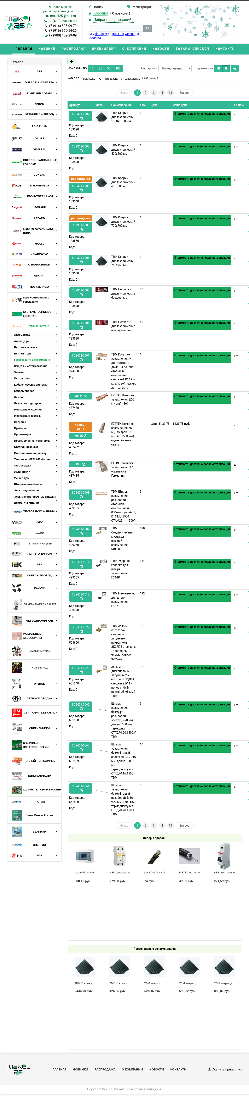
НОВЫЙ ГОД (30, 668)
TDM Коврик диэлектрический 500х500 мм (123, 150)
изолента (95, 38)
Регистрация (142, 7)
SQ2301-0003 (80, 149)
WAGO (28, 533)
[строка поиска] (116, 28)
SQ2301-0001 (80, 325)
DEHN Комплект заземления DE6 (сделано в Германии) (122, 470)
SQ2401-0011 (80, 564)
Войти (99, 7)
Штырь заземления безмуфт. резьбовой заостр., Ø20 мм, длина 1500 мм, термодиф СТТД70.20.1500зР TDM (124, 721)
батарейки (102, 33)
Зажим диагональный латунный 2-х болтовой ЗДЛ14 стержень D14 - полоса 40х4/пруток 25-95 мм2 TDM (123, 682)
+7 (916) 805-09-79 (62, 26)
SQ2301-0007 (80, 116)
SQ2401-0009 (80, 532)
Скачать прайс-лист (225, 1070)
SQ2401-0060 (80, 748)
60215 (81, 436)
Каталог (17, 62)
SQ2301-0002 (80, 293)
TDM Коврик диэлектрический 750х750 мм (123, 261)
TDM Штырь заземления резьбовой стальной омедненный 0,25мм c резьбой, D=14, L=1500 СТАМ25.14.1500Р (123, 507)
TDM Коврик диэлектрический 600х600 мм (123, 183)
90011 (81, 397)
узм (92, 33)
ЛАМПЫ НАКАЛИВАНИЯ (34, 604)
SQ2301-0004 (80, 188)
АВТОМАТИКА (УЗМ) (32, 544)
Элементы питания (27, 503)
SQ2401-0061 (80, 789)
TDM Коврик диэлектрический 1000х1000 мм (123, 117)
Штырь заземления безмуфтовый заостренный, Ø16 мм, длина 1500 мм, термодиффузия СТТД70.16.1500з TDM (123, 761)
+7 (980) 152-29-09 (63, 35)
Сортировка (149, 69)
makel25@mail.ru (63, 16)
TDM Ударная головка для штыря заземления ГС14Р (120, 570)
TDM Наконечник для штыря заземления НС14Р (123, 600)
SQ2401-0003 (80, 495)
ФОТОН (28, 802)
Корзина (100, 13)
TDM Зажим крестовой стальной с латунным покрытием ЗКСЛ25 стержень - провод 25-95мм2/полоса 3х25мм (123, 643)
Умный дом (21, 478)
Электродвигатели (26, 490)
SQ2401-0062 (80, 707)
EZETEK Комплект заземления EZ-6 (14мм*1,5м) (123, 400)
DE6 (80, 464)
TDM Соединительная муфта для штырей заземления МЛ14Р (122, 539)
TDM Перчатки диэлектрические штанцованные (123, 326)
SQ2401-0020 (80, 670)
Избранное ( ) (113, 19)
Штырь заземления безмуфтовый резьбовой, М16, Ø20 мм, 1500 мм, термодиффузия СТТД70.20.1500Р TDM (123, 800)
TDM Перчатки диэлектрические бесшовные (123, 294)
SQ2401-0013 (80, 597)
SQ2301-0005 (80, 227)
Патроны (20, 422)
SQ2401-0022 (80, 629)
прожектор (117, 33)
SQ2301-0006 (80, 260)
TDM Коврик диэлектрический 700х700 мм (123, 222)
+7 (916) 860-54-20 (62, 31)
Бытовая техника (25, 347)
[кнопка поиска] (147, 28)
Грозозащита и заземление (32, 360)
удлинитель (132, 33)
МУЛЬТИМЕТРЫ (31, 652)
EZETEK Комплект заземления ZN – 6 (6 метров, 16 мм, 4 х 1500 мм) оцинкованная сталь (123, 435)
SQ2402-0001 (80, 358)
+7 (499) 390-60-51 (62, 21)
